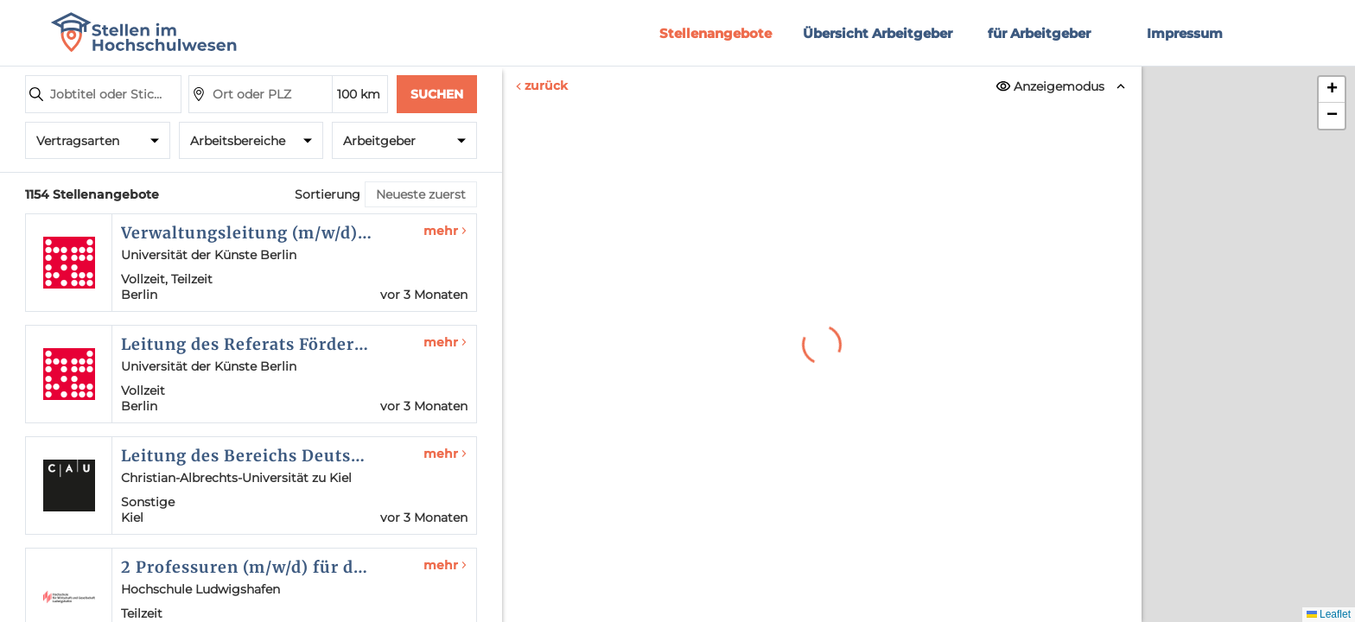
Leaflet (1329, 614)
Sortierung (327, 194)
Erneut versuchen (822, 480)
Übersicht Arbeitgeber (877, 33)
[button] (1332, 90)
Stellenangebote (715, 33)
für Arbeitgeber (1039, 33)
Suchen (436, 94)
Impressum (1185, 33)
